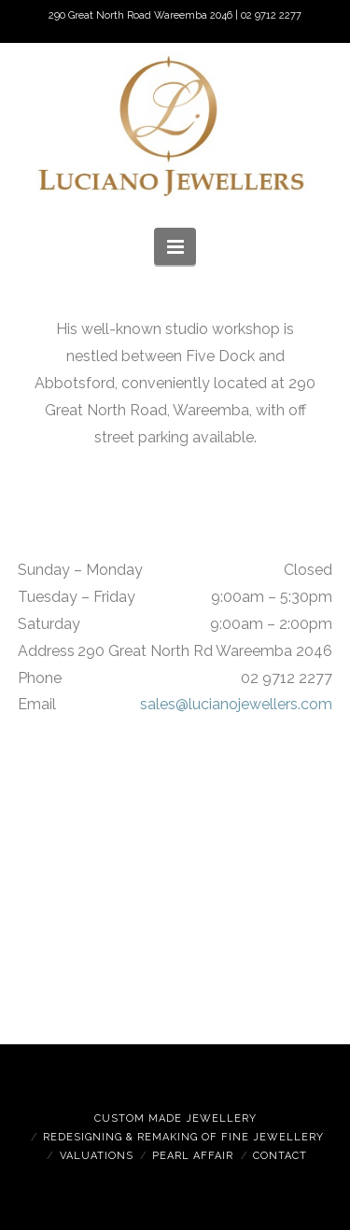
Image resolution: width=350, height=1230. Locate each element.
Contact (280, 1156)
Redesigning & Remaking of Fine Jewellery (183, 1137)
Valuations (96, 1156)
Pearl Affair (192, 1156)
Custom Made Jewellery (175, 1118)
